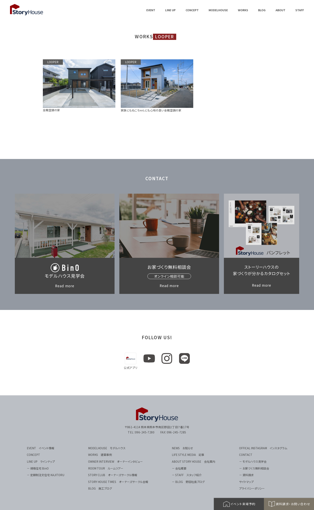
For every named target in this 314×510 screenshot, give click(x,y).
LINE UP (170, 10)
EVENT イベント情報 (40, 448)
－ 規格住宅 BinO (38, 468)
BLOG (262, 10)
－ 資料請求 (246, 475)
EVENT (150, 10)
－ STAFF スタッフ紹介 (187, 475)
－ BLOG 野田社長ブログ (188, 482)
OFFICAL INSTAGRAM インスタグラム (263, 448)
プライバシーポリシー (252, 488)
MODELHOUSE (218, 10)
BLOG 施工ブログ (100, 488)
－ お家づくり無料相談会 (254, 468)
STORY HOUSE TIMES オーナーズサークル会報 (118, 482)
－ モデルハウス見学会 (253, 461)
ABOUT (280, 10)
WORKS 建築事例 (100, 455)
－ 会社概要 (179, 468)
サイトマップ (246, 482)
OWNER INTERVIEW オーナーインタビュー (115, 461)
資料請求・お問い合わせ (289, 504)
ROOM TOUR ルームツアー (105, 468)
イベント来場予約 (239, 504)
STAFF (299, 10)
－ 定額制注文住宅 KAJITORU (45, 475)
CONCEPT (192, 10)
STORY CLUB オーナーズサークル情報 (112, 475)
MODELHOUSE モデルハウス (107, 448)
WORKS (243, 10)
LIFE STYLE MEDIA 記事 (188, 455)
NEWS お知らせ (182, 448)
